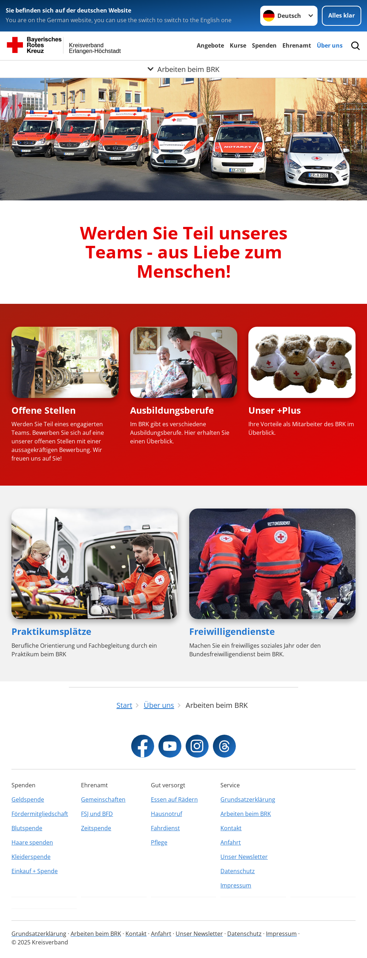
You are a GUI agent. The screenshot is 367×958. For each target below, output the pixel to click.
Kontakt (231, 828)
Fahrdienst (165, 828)
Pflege (159, 842)
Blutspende (26, 828)
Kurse (238, 45)
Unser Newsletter (244, 857)
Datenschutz (237, 871)
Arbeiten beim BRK (245, 814)
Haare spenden (32, 842)
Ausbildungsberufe (172, 410)
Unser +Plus (274, 410)
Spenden (264, 45)
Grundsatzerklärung (247, 799)
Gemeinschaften (103, 799)
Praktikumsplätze (51, 631)
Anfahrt (230, 842)
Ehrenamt (296, 45)
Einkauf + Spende (34, 871)
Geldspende (27, 799)
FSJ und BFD (97, 814)
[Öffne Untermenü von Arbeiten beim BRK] (183, 69)
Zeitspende (96, 828)
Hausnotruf (166, 814)
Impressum (235, 885)
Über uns (330, 45)
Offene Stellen (43, 410)
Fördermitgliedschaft (39, 814)
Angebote (210, 45)
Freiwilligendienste (232, 631)
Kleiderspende (31, 857)
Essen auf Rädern (174, 799)
